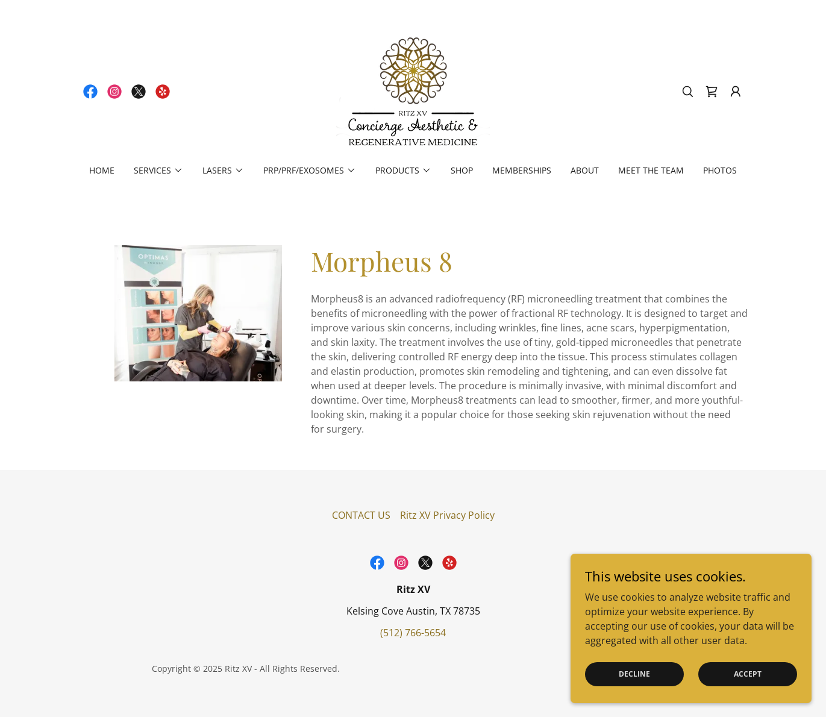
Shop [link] (462, 170)
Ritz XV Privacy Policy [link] (447, 515)
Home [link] (101, 170)
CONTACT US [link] (361, 515)
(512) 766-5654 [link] (413, 632)
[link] (90, 92)
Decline (634, 674)
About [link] (585, 170)
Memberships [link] (521, 170)
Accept (748, 674)
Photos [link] (720, 170)
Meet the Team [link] (651, 170)
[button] (736, 92)
